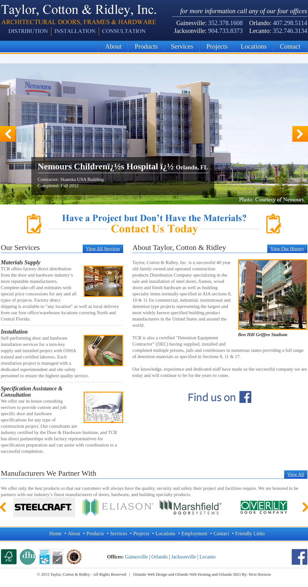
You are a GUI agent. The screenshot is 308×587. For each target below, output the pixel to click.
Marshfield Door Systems (190, 507)
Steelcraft (44, 507)
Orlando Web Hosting (193, 574)
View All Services (103, 248)
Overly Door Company (264, 507)
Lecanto (208, 556)
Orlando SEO (230, 574)
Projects (217, 46)
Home (56, 533)
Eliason (117, 507)
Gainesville (136, 556)
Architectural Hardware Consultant (74, 557)
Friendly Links (250, 533)
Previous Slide (8, 134)
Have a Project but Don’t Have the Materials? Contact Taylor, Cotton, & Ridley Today (154, 224)
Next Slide (300, 134)
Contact (290, 46)
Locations (254, 46)
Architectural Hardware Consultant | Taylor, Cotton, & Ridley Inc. (78, 20)
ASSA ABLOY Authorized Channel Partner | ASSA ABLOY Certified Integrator (51, 557)
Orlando (159, 556)
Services (182, 46)
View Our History (287, 248)
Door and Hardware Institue (28, 557)
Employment (194, 533)
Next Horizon (260, 574)
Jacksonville (183, 556)
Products (146, 46)
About (113, 46)
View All (295, 474)
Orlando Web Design (150, 574)
